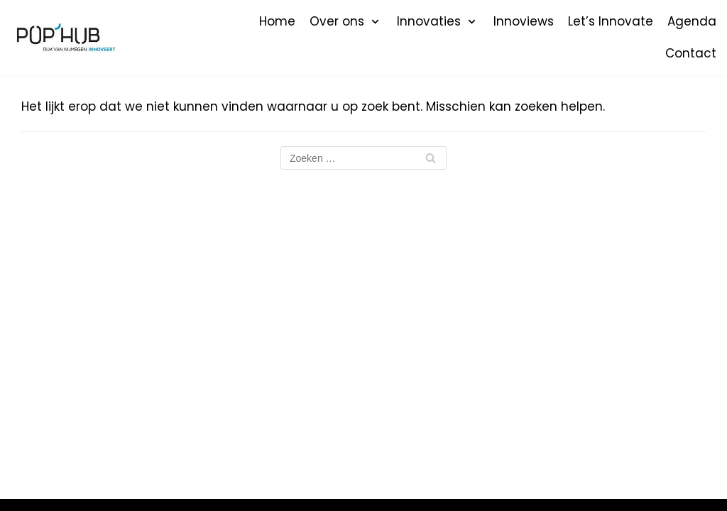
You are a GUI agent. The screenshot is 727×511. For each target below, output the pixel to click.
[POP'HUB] (64, 38)
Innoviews (523, 21)
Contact (690, 53)
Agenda (691, 21)
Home (277, 21)
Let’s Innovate (610, 21)
